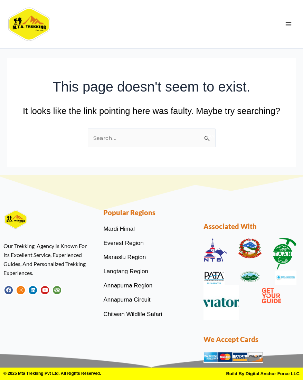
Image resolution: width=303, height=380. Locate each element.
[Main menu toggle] (288, 24)
